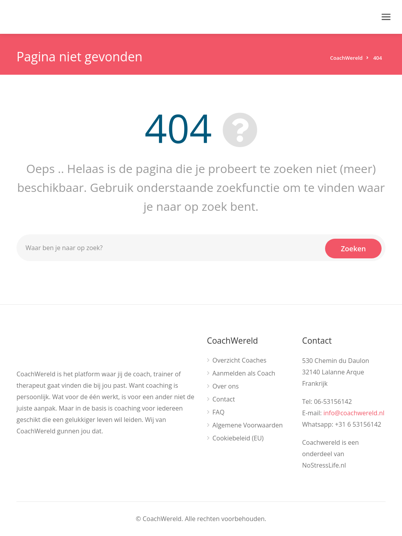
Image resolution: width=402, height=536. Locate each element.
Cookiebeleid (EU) (238, 438)
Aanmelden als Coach (243, 373)
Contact (223, 399)
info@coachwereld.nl (354, 413)
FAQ (218, 412)
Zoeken (353, 247)
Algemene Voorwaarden (247, 425)
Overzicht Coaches (239, 360)
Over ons (225, 386)
